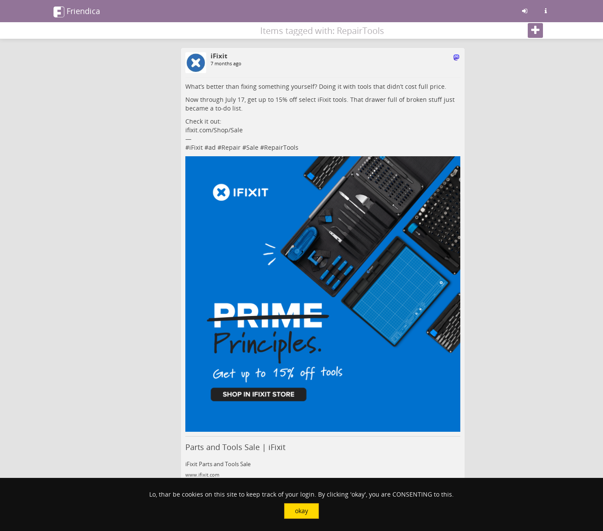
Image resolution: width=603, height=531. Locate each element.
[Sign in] (524, 11)
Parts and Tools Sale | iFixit (235, 447)
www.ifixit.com (202, 475)
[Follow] (535, 30)
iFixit (196, 147)
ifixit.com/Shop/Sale (214, 130)
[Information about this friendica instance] (545, 11)
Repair (231, 147)
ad (212, 147)
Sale (252, 147)
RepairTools (281, 147)
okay (301, 511)
